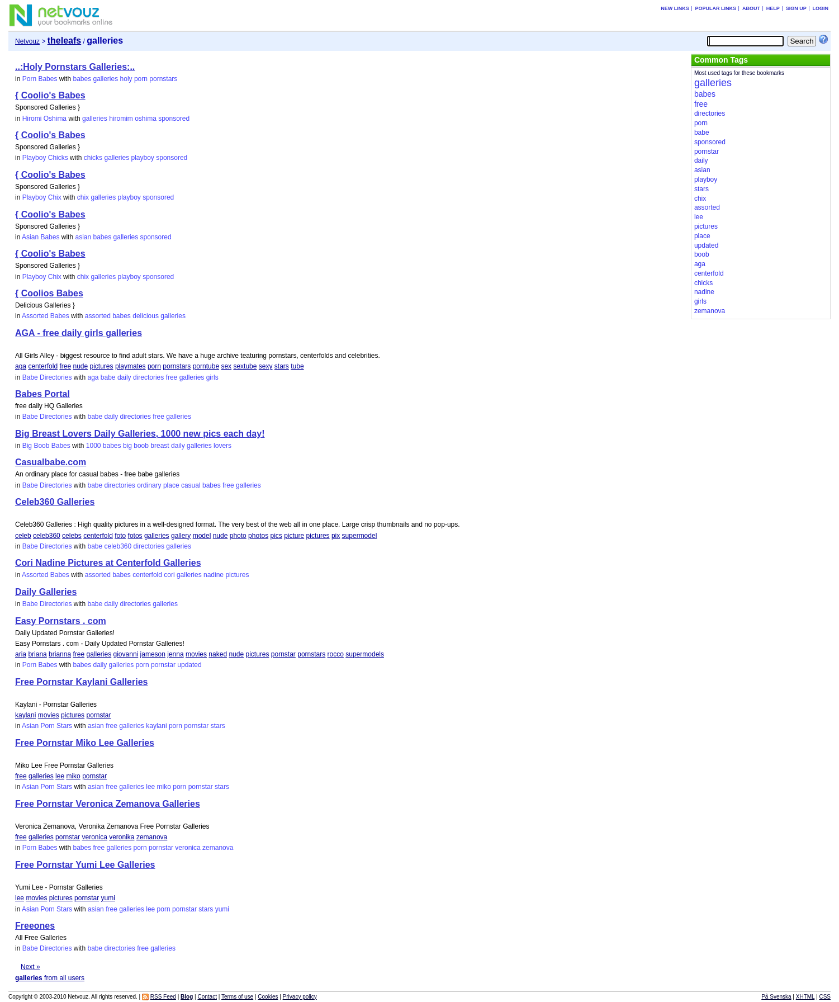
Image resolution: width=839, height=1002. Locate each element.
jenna (175, 654)
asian (83, 237)
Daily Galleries (46, 592)
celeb (23, 536)
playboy (142, 158)
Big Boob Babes (46, 446)
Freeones (35, 925)
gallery (181, 536)
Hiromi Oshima (44, 118)
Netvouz (27, 41)
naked (217, 654)
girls (212, 377)
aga (20, 366)
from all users (49, 978)
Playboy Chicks (45, 158)
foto (120, 536)
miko (73, 776)
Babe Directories (47, 377)
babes (82, 79)
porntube (206, 366)
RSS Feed (163, 997)
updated (189, 665)
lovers (222, 446)
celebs (72, 536)
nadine (213, 575)
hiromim (121, 118)
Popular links (716, 8)
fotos (135, 536)
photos (258, 536)
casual (191, 485)
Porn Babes (40, 79)
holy (126, 79)
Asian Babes (40, 237)
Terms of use (237, 997)
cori (169, 575)
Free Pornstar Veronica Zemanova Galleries (107, 804)
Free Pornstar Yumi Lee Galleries (85, 864)
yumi (108, 898)
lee (59, 776)
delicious (145, 316)
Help (773, 8)
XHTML (805, 997)
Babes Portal (42, 394)
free (65, 366)
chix (83, 197)
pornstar (283, 654)
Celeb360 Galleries (54, 502)
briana (37, 654)
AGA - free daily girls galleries (78, 333)
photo (238, 536)
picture (294, 536)
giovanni (126, 654)
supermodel (359, 536)
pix (335, 536)
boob (141, 446)
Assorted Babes (45, 316)
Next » (30, 967)
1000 (93, 446)
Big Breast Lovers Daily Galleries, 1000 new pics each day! (139, 433)
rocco (336, 654)
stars (281, 366)
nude (80, 366)
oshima (146, 118)
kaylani (25, 715)
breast (159, 446)
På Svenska (776, 997)
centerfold (43, 366)
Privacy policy (300, 997)
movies (196, 654)
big (127, 446)
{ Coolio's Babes (50, 95)
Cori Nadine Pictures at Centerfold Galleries (108, 563)
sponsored (173, 118)
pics (276, 536)
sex (226, 366)
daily (124, 377)
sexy (266, 366)
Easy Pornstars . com (60, 621)
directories (148, 377)
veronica (94, 837)
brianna (60, 654)
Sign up (796, 8)
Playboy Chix (41, 197)
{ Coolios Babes (49, 293)
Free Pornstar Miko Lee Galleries (84, 743)
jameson (152, 654)
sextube (245, 366)
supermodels (364, 654)
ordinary (149, 485)
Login (820, 8)
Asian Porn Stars (47, 726)
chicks (93, 158)
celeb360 (46, 536)
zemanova (151, 837)
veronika (121, 837)
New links (675, 8)
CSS (825, 997)
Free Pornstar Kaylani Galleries (81, 682)
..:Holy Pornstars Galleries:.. (75, 67)
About (751, 8)
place (171, 485)
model (202, 536)
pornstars (163, 79)
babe (108, 377)
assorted (98, 316)
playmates (130, 366)
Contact (206, 997)
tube (297, 366)
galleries (105, 79)
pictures (101, 366)
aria (20, 654)
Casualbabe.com (50, 462)
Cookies (268, 997)
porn (141, 79)
